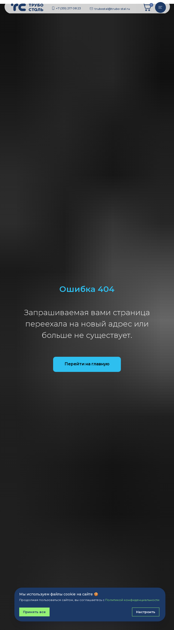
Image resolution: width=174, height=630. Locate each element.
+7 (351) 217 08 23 (68, 8)
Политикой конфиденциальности (132, 600)
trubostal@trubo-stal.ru (112, 9)
